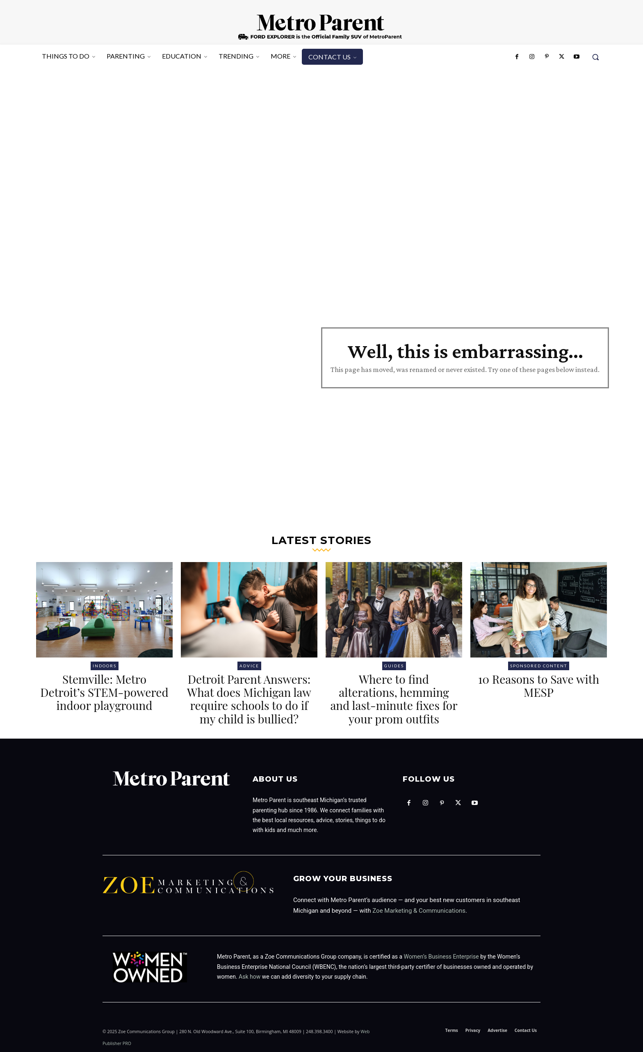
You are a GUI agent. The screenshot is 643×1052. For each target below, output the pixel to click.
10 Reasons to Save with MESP (538, 685)
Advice (249, 665)
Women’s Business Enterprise (441, 956)
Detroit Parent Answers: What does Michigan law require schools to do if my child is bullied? (249, 698)
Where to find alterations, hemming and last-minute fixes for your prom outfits (393, 698)
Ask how (249, 976)
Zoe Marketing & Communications (418, 910)
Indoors (104, 665)
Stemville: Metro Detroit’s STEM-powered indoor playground (104, 692)
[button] (595, 56)
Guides (394, 665)
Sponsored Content (538, 665)
